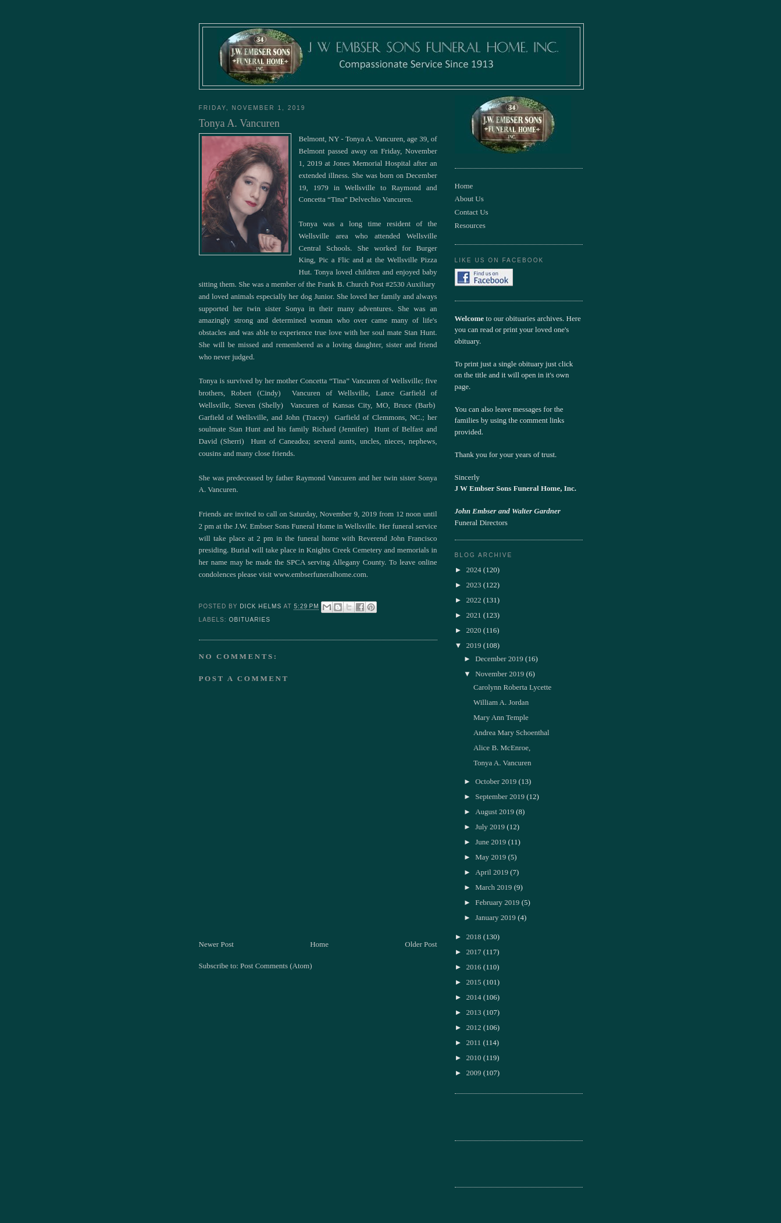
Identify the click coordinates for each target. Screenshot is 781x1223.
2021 (474, 615)
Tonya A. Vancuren (502, 762)
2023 (474, 584)
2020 (474, 630)
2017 (474, 951)
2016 (474, 966)
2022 (474, 600)
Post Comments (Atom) (276, 965)
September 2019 (500, 796)
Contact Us (471, 212)
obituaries (249, 619)
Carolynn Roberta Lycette (512, 687)
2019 (474, 645)
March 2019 (494, 887)
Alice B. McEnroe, (501, 747)
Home (319, 944)
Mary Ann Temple (501, 717)
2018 (474, 936)
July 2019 (491, 826)
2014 (474, 997)
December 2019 (500, 658)
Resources (470, 225)
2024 (474, 569)
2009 (474, 1072)
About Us (469, 198)
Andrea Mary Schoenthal (511, 732)
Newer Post (216, 944)
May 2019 (491, 857)
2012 (474, 1027)
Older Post (421, 944)
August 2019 (495, 811)
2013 (474, 1012)
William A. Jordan (501, 702)
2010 (474, 1057)
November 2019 (500, 673)
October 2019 (496, 781)
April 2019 (492, 872)
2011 (474, 1042)
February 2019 (498, 902)
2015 (474, 982)
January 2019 (496, 917)
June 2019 (491, 841)
